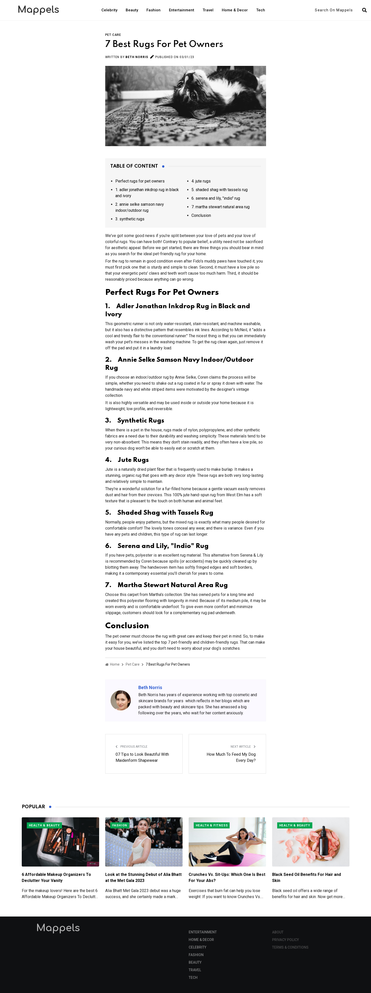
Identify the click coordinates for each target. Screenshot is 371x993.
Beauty (132, 10)
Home (112, 664)
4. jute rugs (201, 181)
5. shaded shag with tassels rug (219, 189)
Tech (260, 10)
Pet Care (113, 35)
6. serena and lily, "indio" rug (215, 198)
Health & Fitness (212, 825)
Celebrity (109, 10)
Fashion (153, 10)
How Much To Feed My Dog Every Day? (231, 757)
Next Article (243, 746)
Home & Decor (235, 10)
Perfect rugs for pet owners (140, 181)
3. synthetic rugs (129, 219)
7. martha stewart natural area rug (220, 206)
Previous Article (131, 746)
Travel (208, 10)
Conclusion (201, 215)
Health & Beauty (44, 825)
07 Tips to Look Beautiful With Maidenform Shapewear (142, 757)
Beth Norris (136, 57)
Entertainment (181, 10)
